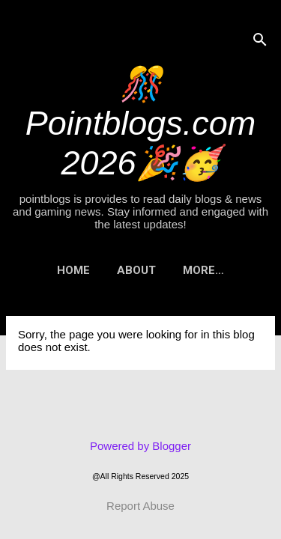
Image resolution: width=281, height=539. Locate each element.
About (136, 270)
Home (73, 270)
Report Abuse (140, 505)
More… (203, 270)
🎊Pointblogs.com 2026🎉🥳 (140, 123)
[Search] (260, 41)
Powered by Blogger (140, 445)
